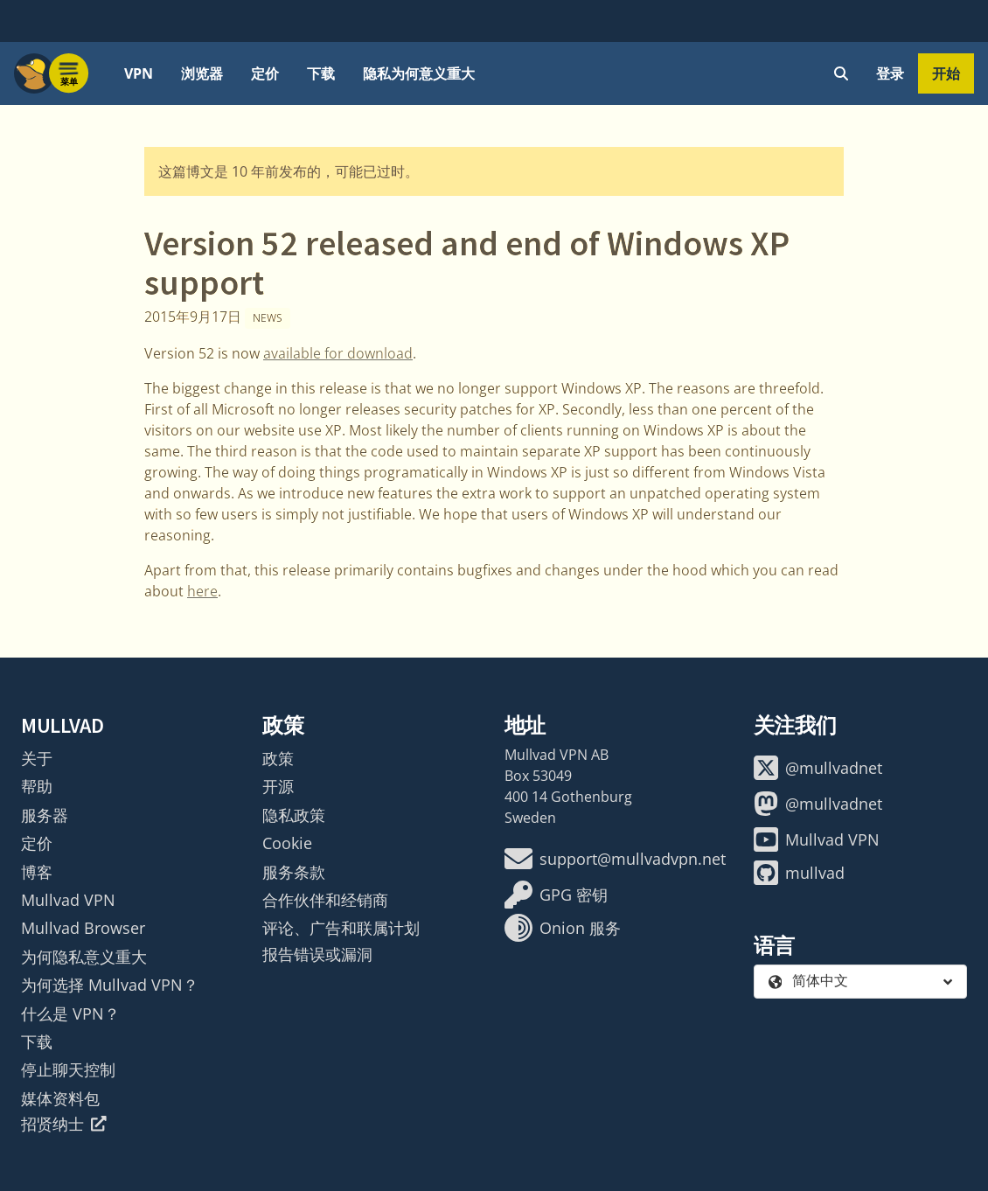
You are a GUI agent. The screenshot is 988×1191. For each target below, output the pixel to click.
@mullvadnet (818, 768)
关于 (36, 758)
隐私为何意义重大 (419, 73)
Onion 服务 (562, 928)
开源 (278, 786)
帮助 (36, 786)
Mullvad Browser (83, 927)
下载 (321, 73)
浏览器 (202, 73)
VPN (138, 73)
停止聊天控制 (68, 1069)
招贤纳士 (64, 1123)
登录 (890, 73)
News (267, 317)
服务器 (44, 814)
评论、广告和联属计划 (341, 927)
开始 (946, 73)
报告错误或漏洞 (317, 954)
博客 (36, 871)
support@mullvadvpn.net (615, 859)
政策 (278, 758)
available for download (338, 353)
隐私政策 (293, 814)
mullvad (799, 873)
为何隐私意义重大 (84, 956)
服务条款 (293, 871)
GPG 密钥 (556, 895)
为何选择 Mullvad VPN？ (109, 984)
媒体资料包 (60, 1098)
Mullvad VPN (68, 899)
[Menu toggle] (69, 73)
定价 (265, 73)
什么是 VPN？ (70, 1013)
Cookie (287, 842)
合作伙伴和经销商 (325, 899)
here (202, 591)
